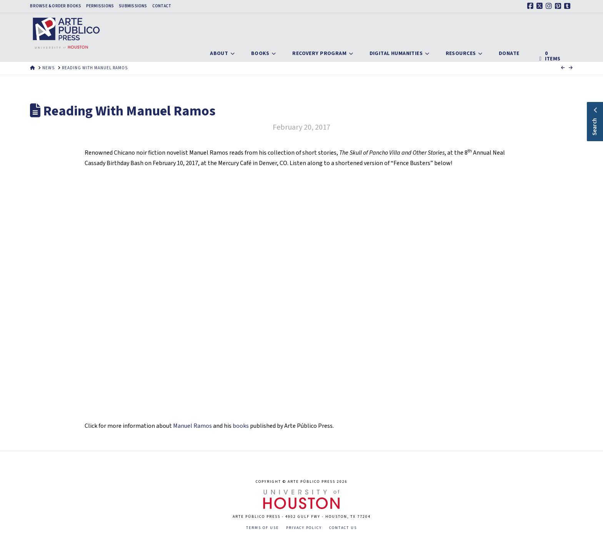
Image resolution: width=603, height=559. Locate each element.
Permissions (100, 6)
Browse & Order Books (55, 6)
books (241, 426)
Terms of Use (262, 528)
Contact (162, 6)
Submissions (133, 6)
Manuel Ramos (192, 426)
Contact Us (343, 528)
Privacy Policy (304, 528)
